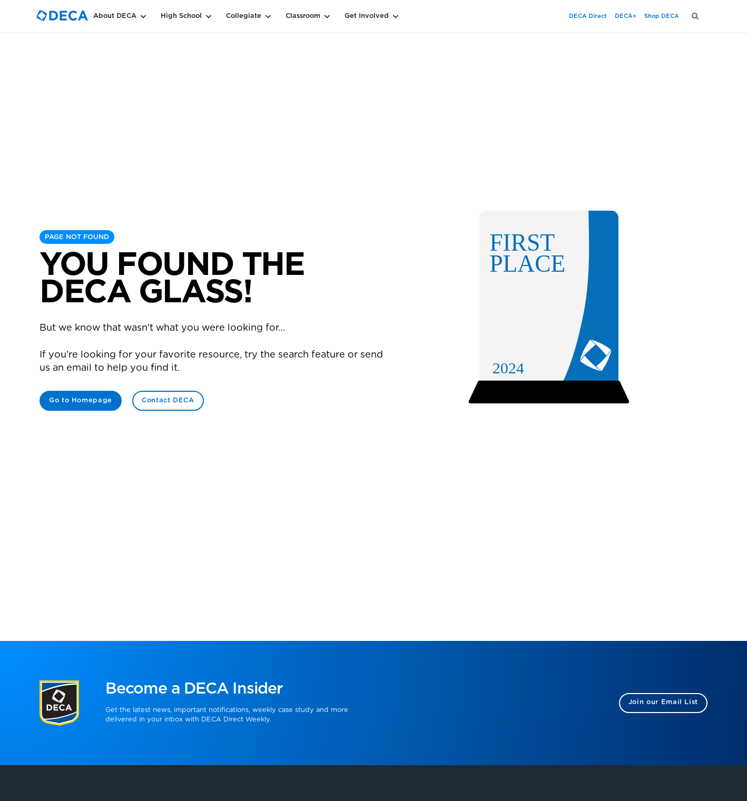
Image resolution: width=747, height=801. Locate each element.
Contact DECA (168, 400)
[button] (136, 16)
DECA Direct (588, 16)
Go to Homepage (80, 400)
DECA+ (625, 16)
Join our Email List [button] (663, 702)
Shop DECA (661, 16)
